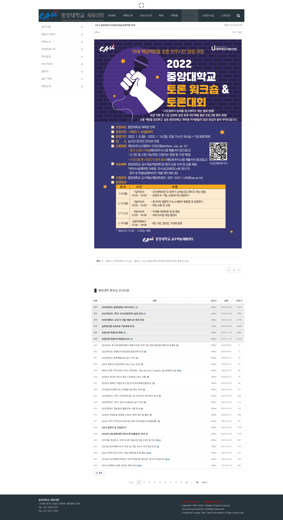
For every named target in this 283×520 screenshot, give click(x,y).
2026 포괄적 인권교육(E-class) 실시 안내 (121, 364)
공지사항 (62, 27)
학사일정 (62, 56)
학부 (161, 15)
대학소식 (62, 42)
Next (205, 482)
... (191, 482)
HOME (112, 15)
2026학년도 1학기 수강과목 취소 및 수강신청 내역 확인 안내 (130, 396)
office (97, 32)
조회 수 (239, 301)
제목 (155, 301)
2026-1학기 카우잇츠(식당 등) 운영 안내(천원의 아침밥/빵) (129, 421)
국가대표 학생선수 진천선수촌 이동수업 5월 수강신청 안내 (129, 440)
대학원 (174, 15)
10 (186, 482)
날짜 (226, 301)
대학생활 (190, 15)
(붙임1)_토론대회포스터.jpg (119, 261)
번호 (95, 301)
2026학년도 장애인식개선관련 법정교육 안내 (123, 352)
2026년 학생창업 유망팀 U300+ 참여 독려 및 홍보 (125, 415)
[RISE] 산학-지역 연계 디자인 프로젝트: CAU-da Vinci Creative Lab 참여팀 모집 (139, 371)
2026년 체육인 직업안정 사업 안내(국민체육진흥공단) (127, 383)
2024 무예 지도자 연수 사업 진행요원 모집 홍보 (124, 453)
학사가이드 (62, 64)
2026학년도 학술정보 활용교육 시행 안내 (121, 409)
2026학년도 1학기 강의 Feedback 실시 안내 (123, 402)
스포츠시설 (208, 15)
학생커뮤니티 (62, 49)
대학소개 (128, 15)
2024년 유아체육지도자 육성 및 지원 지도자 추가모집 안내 (129, 447)
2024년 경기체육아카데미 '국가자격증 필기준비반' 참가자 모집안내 (133, 459)
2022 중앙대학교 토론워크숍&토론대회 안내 (115, 25)
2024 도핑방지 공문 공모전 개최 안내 (119, 465)
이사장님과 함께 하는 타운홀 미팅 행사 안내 (122, 390)
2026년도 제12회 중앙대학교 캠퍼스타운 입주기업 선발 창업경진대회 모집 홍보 (139, 345)
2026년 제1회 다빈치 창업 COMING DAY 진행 (124, 377)
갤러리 (62, 71)
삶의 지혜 (62, 79)
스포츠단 (225, 15)
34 (197, 482)
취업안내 (62, 86)
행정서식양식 (62, 34)
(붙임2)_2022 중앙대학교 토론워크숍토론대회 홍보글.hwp (161, 261)
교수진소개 (146, 15)
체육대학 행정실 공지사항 (113, 290)
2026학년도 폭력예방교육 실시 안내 (119, 358)
